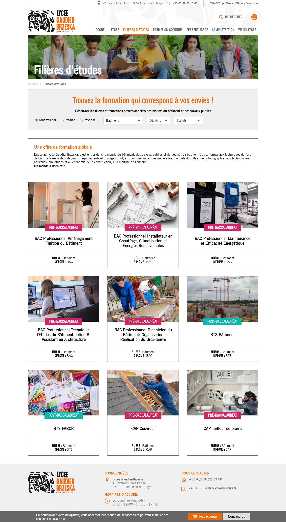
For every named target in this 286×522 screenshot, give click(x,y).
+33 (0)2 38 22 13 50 (205, 479)
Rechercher (230, 17)
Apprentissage (197, 30)
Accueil (101, 30)
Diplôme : (60, 262)
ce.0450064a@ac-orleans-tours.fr (212, 488)
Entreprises (251, 3)
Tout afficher (47, 120)
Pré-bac (70, 120)
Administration (223, 30)
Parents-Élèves (234, 3)
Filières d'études (136, 30)
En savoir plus (56, 519)
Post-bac (90, 120)
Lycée (115, 30)
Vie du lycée (247, 30)
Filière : (57, 258)
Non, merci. (236, 517)
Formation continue (168, 30)
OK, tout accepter (205, 517)
